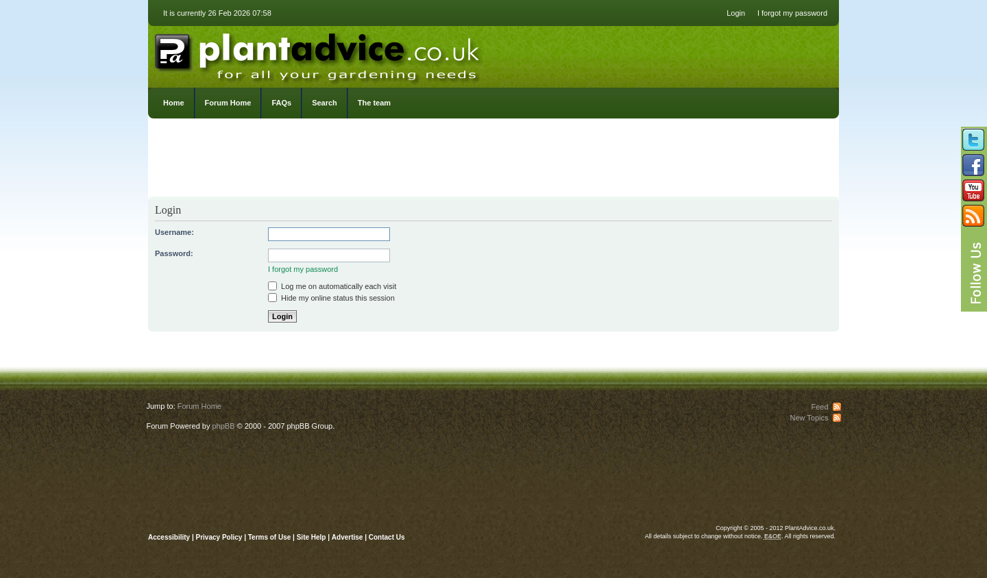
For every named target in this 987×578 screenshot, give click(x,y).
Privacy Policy (220, 537)
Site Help (311, 537)
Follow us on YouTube (973, 190)
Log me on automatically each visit (332, 286)
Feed (819, 407)
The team (374, 103)
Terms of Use (269, 537)
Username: (174, 232)
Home (173, 103)
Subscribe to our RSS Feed (973, 216)
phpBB (223, 426)
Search (324, 103)
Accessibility (169, 537)
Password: (174, 253)
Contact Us (387, 537)
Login (736, 13)
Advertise (347, 537)
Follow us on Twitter (973, 140)
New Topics (809, 418)
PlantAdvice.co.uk (319, 53)
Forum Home (228, 103)
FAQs (281, 103)
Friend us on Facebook (973, 165)
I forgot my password (792, 13)
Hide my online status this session (331, 298)
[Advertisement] (493, 161)
